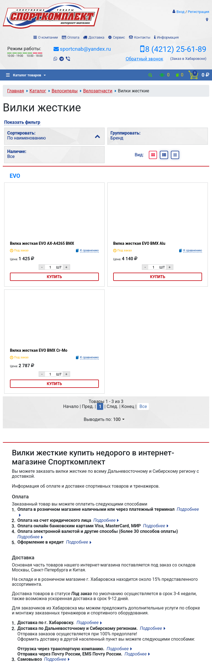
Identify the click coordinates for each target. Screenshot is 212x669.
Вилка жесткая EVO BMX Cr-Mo (38, 350)
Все (143, 406)
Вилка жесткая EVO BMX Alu (139, 243)
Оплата (73, 37)
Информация (168, 37)
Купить (54, 277)
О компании (48, 37)
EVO (15, 176)
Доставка (96, 37)
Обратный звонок (144, 58)
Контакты (142, 37)
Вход (180, 12)
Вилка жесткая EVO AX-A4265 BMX (42, 243)
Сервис (119, 37)
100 (118, 419)
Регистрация (198, 12)
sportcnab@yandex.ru (85, 49)
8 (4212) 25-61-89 (175, 49)
